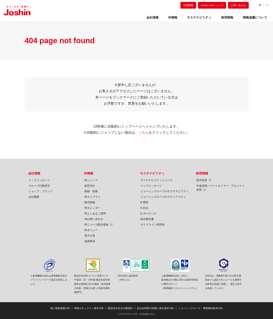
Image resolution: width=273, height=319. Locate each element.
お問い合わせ (238, 5)
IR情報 (88, 173)
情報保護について (255, 17)
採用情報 (202, 173)
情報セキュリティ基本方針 (89, 308)
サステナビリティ (152, 173)
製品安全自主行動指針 (120, 308)
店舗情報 (188, 5)
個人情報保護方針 (60, 308)
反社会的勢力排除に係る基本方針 (155, 308)
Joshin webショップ (212, 5)
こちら (143, 132)
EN (267, 5)
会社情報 (34, 173)
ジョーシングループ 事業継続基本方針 (200, 308)
